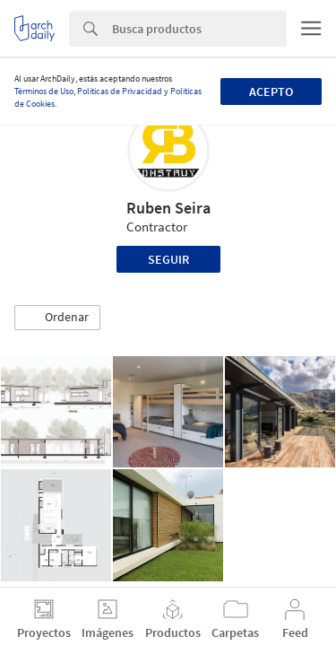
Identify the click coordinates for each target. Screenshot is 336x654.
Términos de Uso (43, 91)
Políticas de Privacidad (119, 91)
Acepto (271, 91)
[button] (57, 317)
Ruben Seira (168, 207)
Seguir (168, 259)
